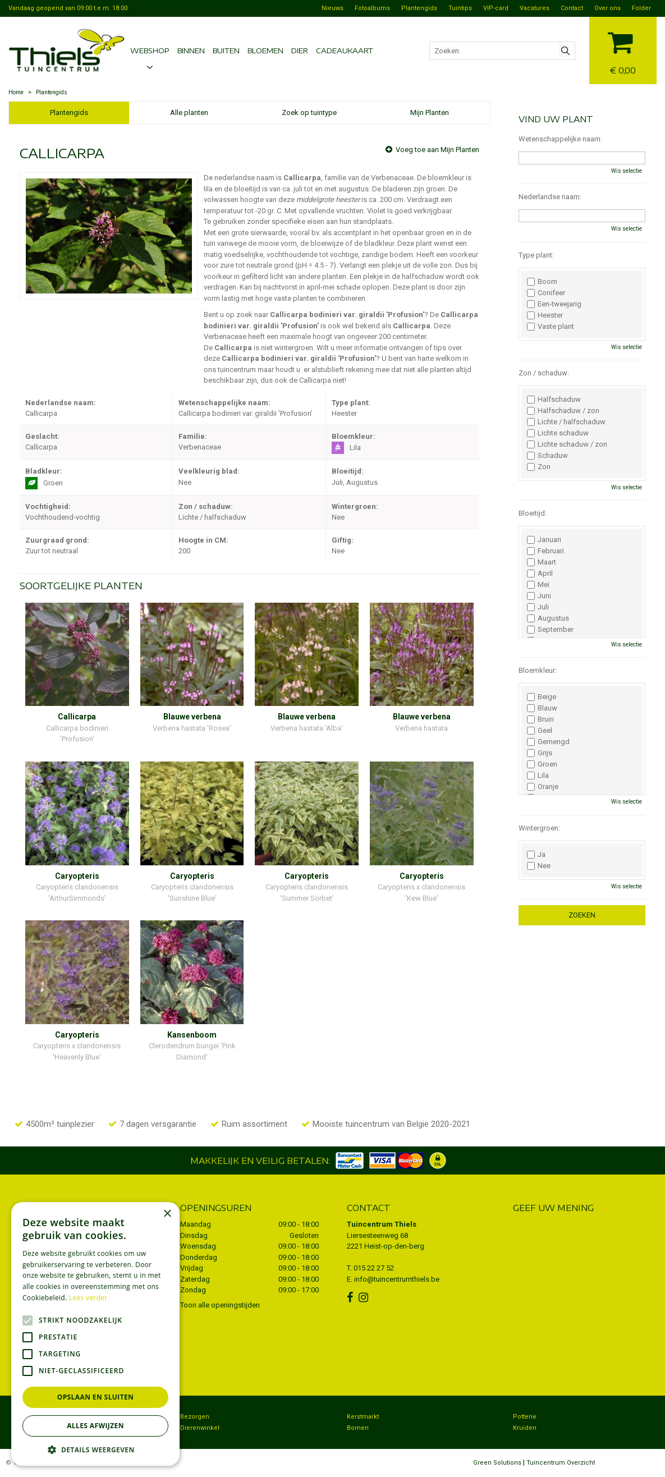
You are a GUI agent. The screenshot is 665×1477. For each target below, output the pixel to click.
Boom (542, 282)
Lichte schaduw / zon (567, 444)
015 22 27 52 (374, 1268)
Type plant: (536, 255)
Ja (536, 855)
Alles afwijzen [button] (95, 1425)
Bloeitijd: (533, 513)
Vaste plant (550, 327)
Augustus (548, 618)
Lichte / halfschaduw (566, 422)
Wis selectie (626, 171)
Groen (542, 764)
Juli (538, 607)
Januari (544, 540)
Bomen (358, 1428)
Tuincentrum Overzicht (560, 1462)
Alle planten (189, 112)
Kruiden (524, 1428)
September (550, 630)
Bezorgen (194, 1416)
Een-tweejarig (554, 304)
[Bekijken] (623, 49)
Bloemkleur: (538, 670)
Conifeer (546, 293)
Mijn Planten (429, 112)
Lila (538, 775)
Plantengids (69, 112)
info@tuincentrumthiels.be (396, 1279)
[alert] (95, 1334)
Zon (539, 467)
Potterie (524, 1416)
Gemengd (548, 742)
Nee (539, 866)
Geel (539, 731)
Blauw (542, 708)
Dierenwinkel (199, 1428)
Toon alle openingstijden (220, 1305)
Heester (545, 315)
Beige (541, 697)
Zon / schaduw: (544, 373)
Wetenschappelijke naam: (560, 139)
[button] (95, 1449)
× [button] (167, 1214)
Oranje (542, 787)
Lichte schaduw (558, 433)
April (540, 573)
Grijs (539, 753)
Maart (541, 562)
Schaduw (547, 456)
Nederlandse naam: (550, 196)
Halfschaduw (554, 399)
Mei (538, 585)
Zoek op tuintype (309, 112)
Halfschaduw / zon (563, 411)
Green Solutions (497, 1462)
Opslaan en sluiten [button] (95, 1397)
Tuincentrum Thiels (381, 1224)
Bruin (540, 719)
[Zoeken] (502, 51)
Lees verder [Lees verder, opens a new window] (88, 1297)
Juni (539, 596)
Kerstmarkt (363, 1416)
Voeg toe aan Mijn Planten (437, 149)
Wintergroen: (539, 828)
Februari (545, 551)
